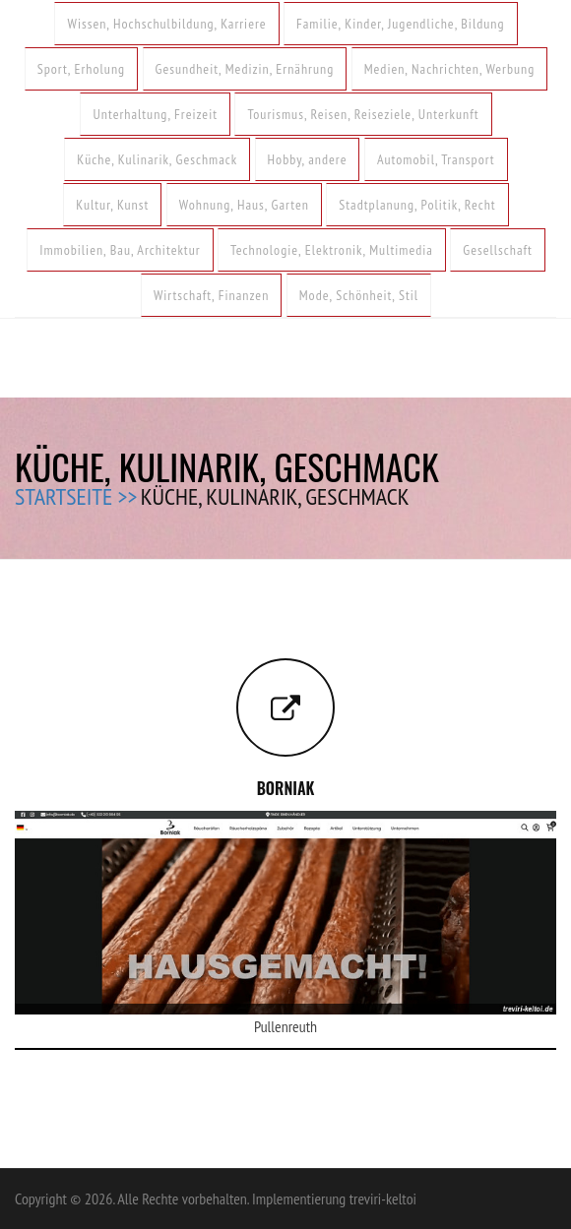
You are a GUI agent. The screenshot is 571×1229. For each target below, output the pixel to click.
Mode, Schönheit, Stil (358, 295)
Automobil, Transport (436, 159)
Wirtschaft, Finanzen (211, 295)
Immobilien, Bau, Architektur (119, 250)
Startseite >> (76, 496)
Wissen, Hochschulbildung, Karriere (166, 23)
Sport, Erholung (81, 69)
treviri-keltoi (382, 1198)
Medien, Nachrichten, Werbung (450, 69)
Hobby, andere (308, 159)
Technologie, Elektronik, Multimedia (331, 250)
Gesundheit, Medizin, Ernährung (245, 69)
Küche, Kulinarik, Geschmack (157, 159)
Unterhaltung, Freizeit (155, 114)
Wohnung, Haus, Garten (244, 205)
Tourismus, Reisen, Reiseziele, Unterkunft (362, 114)
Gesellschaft (497, 250)
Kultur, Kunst (112, 205)
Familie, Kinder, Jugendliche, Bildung (400, 23)
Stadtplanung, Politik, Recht (417, 205)
